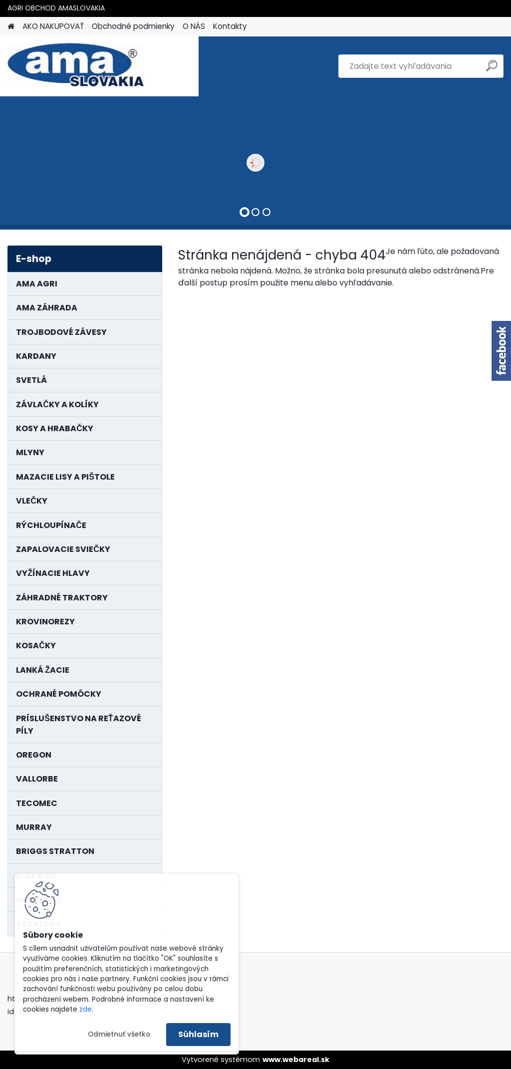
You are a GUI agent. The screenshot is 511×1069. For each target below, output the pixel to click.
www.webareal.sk (295, 1060)
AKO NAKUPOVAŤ (53, 26)
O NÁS (194, 26)
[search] (492, 69)
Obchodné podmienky (133, 26)
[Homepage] (10, 26)
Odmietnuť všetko (119, 1034)
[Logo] (76, 66)
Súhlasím (198, 1034)
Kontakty (230, 26)
